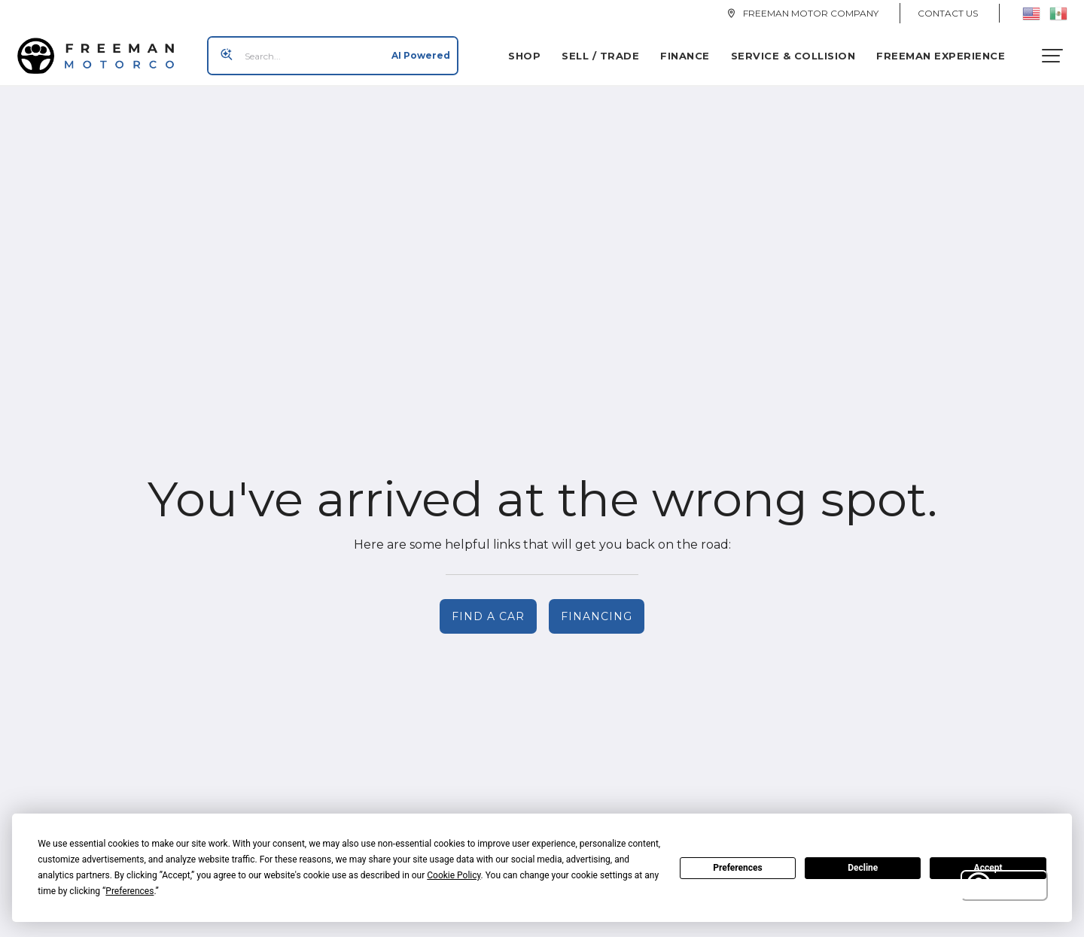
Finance (690, 50)
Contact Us (948, 13)
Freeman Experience (946, 50)
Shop (529, 50)
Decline (863, 867)
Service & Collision (798, 50)
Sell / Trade (605, 50)
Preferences (738, 867)
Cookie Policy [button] (453, 875)
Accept (988, 867)
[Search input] (327, 50)
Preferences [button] (129, 891)
